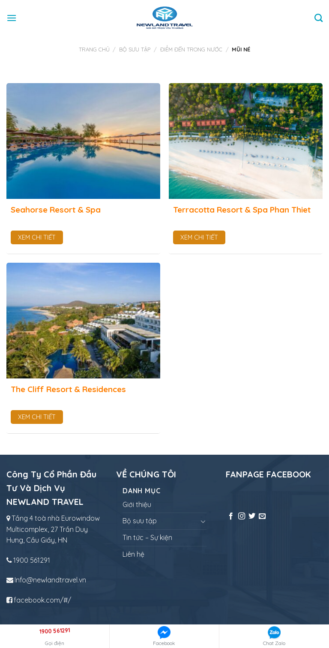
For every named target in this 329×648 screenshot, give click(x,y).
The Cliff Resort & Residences (68, 389)
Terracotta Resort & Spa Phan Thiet (242, 209)
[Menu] (11, 17)
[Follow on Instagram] (241, 516)
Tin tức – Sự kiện (147, 537)
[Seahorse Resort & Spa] (83, 141)
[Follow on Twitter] (251, 516)
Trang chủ (94, 49)
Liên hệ (133, 554)
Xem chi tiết (37, 237)
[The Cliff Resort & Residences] (83, 320)
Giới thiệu (137, 504)
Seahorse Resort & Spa (56, 209)
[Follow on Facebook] (230, 516)
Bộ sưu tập (134, 49)
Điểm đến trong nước (191, 49)
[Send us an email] (262, 516)
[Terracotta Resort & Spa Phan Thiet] (246, 141)
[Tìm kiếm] (318, 18)
